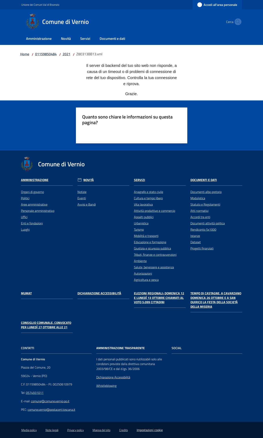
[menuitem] (38, 39)
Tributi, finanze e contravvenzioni (155, 254)
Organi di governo (32, 191)
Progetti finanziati (202, 248)
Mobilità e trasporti (146, 235)
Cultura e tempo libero (148, 198)
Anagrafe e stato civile (148, 191)
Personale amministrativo (37, 210)
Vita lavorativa (143, 204)
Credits (123, 430)
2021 (66, 54)
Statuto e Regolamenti (205, 204)
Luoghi (25, 229)
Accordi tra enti (200, 217)
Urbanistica (141, 223)
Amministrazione (34, 180)
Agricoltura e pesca (146, 279)
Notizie (81, 191)
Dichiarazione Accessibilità (99, 293)
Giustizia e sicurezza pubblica (152, 248)
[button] (237, 21)
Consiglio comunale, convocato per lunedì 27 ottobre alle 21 (46, 325)
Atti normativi (199, 210)
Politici (25, 198)
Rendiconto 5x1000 (203, 229)
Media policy (29, 430)
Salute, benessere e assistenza (154, 267)
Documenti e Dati (203, 180)
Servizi (139, 180)
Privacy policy (75, 430)
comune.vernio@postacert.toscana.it (51, 409)
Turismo (139, 229)
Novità (88, 180)
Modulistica (197, 198)
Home (24, 54)
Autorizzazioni (143, 273)
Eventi (81, 198)
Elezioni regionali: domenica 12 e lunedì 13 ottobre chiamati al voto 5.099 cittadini (159, 298)
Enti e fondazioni (32, 223)
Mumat (26, 293)
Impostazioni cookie (150, 430)
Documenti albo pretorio (206, 191)
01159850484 (46, 54)
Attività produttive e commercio (154, 210)
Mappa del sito (101, 430)
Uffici (24, 217)
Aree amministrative (34, 204)
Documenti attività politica (207, 223)
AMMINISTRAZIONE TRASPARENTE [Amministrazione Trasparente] (120, 348)
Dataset (195, 242)
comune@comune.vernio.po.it (50, 401)
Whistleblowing (106, 385)
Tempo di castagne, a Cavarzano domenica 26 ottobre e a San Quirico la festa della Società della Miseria (215, 300)
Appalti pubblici (144, 217)
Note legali (52, 430)
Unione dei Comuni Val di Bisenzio (40, 5)
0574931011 (35, 392)
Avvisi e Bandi (86, 204)
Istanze (195, 235)
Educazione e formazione (150, 242)
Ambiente (140, 261)
